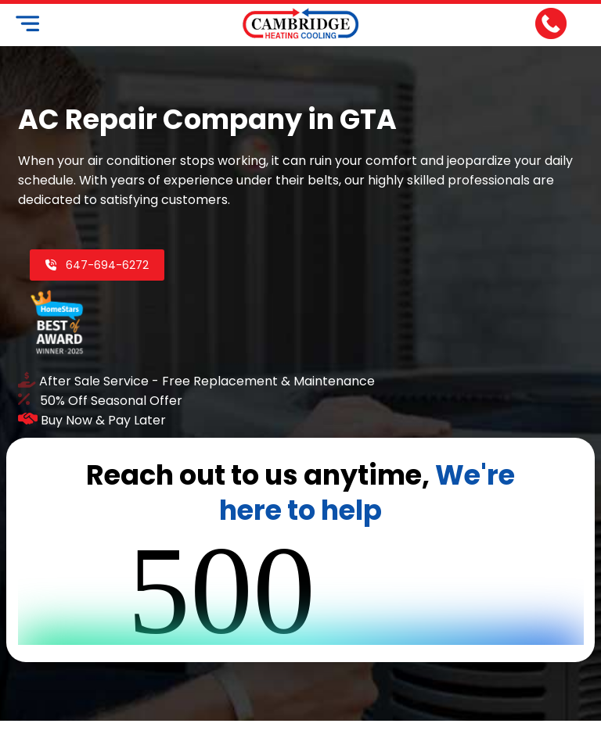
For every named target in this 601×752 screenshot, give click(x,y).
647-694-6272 (97, 265)
